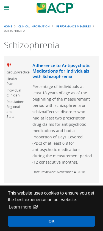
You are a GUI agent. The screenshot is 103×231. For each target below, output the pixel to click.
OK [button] (52, 221)
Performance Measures (73, 26)
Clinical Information (34, 26)
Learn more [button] (20, 207)
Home (8, 26)
